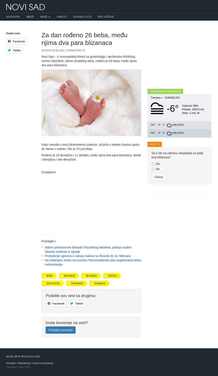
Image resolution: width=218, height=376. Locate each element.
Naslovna (13, 16)
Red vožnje (106, 16)
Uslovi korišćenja (42, 363)
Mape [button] (45, 16)
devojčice (53, 283)
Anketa (62, 16)
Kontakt (11, 363)
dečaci (112, 275)
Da (156, 163)
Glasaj (158, 177)
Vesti (30, 16)
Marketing (24, 363)
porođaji (77, 283)
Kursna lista (82, 16)
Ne (156, 169)
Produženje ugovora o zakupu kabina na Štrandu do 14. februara (88, 256)
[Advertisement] (91, 203)
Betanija (69, 275)
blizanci (91, 275)
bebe (49, 275)
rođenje (100, 283)
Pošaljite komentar (60, 330)
